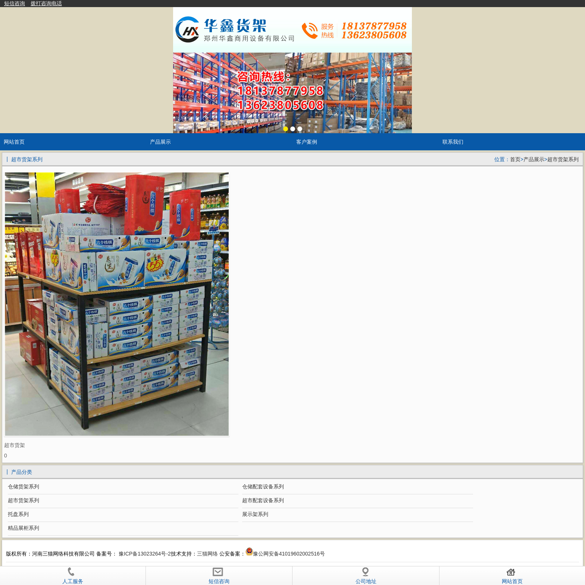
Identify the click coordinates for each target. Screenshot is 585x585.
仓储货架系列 (23, 486)
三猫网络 (207, 554)
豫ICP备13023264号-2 (144, 554)
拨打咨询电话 (46, 3)
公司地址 (366, 575)
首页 (515, 159)
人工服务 (72, 575)
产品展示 (160, 142)
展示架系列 (255, 514)
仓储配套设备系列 (263, 486)
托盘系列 (18, 514)
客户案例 (306, 142)
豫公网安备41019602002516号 (289, 554)
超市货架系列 (563, 159)
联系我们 (452, 142)
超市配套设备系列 (263, 500)
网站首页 (14, 142)
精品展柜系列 (23, 528)
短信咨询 (14, 3)
